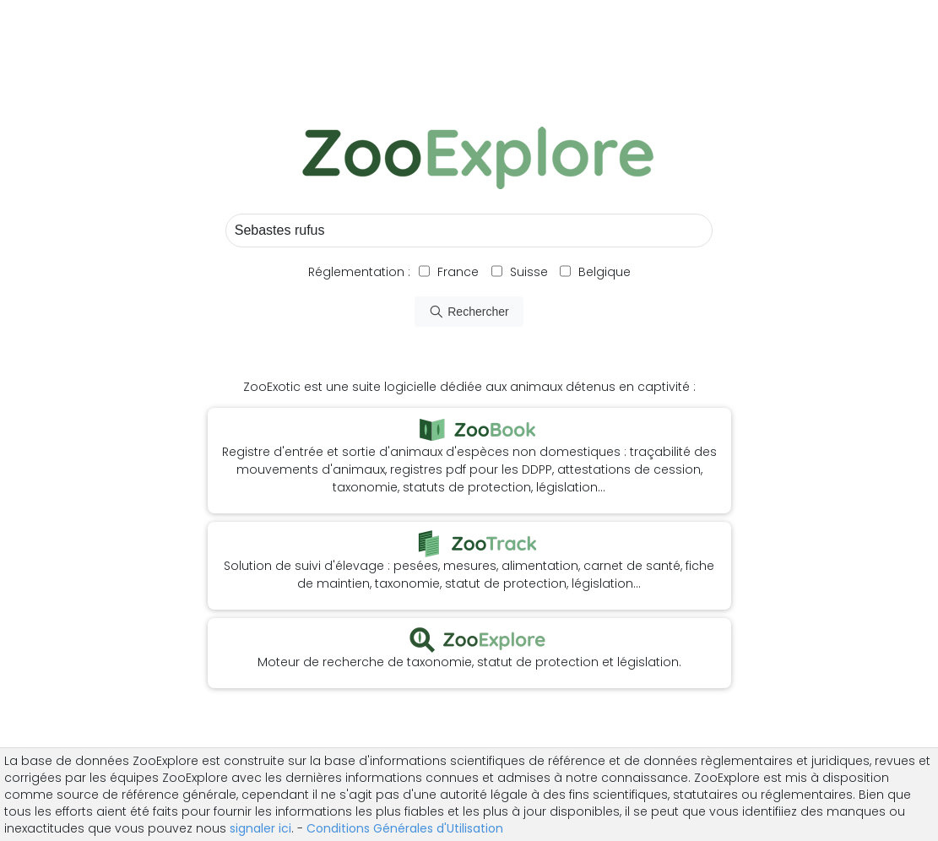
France (456, 271)
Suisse (529, 271)
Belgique (603, 271)
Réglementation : (359, 271)
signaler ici (260, 828)
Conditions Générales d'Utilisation (404, 828)
